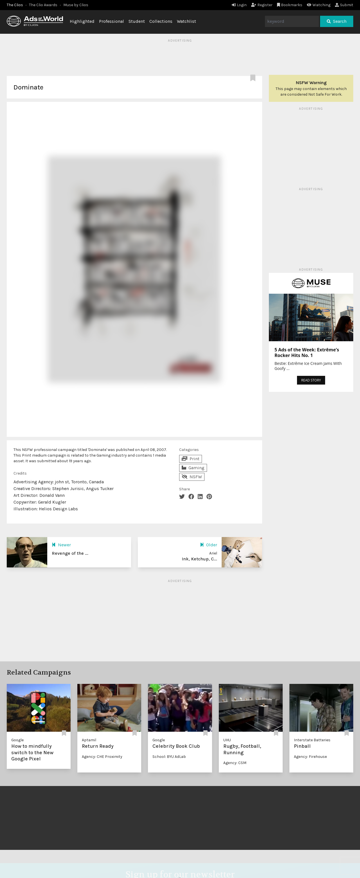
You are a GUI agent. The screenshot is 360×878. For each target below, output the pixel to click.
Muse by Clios (75, 5)
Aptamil (89, 740)
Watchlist (186, 21)
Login (239, 5)
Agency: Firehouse (310, 756)
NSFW (192, 476)
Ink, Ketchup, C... (199, 559)
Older (208, 544)
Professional (111, 21)
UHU (227, 740)
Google (17, 740)
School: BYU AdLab (169, 756)
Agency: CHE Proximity (102, 756)
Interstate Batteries (312, 740)
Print (190, 458)
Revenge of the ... (70, 553)
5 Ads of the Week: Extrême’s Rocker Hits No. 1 (306, 352)
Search (336, 21)
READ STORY (311, 380)
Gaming (193, 467)
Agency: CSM (234, 762)
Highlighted (82, 21)
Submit (344, 5)
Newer (61, 544)
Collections (160, 21)
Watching (318, 5)
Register (262, 5)
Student (137, 21)
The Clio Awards (43, 5)
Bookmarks (290, 5)
